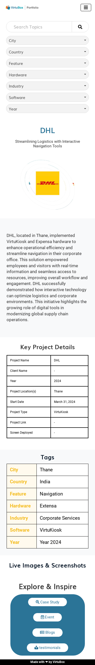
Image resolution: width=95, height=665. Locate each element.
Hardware (18, 74)
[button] (47, 602)
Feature (16, 63)
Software (17, 97)
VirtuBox (59, 662)
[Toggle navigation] (86, 7)
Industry (16, 86)
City (12, 40)
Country (16, 51)
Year (13, 108)
